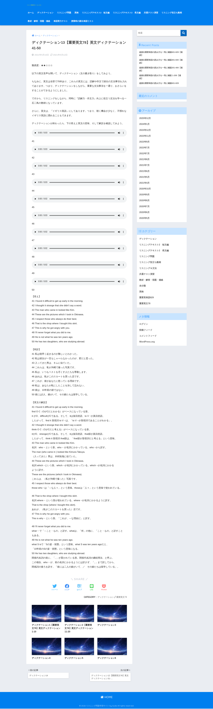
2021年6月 (144, 174)
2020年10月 (145, 192)
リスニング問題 (64, 12)
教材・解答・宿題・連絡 (39, 21)
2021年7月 (144, 168)
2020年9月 (144, 198)
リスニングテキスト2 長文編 (126, 12)
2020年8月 (144, 204)
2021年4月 (144, 186)
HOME (107, 697)
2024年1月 (144, 125)
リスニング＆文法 (148, 274)
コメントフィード (148, 344)
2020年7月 (144, 211)
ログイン (143, 331)
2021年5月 (144, 180)
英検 (76, 12)
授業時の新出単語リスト (82, 21)
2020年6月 (144, 217)
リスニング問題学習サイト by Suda (54, 4)
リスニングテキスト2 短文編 (95, 12)
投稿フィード (146, 338)
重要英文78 (121, 595)
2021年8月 (144, 162)
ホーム (31, 12)
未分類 (142, 292)
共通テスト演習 (151, 12)
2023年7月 (144, 150)
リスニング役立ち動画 (172, 12)
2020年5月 (144, 223)
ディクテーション (45, 12)
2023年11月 (145, 138)
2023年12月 (145, 132)
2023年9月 (144, 144)
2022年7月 (144, 156)
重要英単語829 (147, 305)
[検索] (184, 33)
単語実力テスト (61, 21)
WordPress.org (147, 350)
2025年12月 (145, 119)
